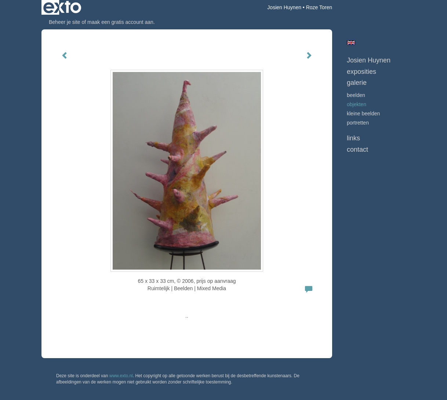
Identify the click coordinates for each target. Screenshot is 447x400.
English (351, 42)
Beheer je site (64, 22)
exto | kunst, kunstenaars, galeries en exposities (62, 7)
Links (353, 138)
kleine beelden (363, 113)
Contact (357, 149)
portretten (358, 123)
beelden (356, 95)
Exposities (361, 71)
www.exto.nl (121, 375)
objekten (356, 104)
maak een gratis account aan (120, 22)
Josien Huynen (284, 7)
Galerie (357, 82)
